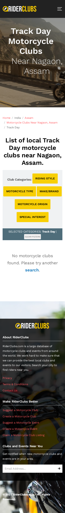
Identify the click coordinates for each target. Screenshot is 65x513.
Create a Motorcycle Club (19, 416)
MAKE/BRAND (49, 191)
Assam (29, 117)
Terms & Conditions (15, 384)
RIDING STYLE (45, 178)
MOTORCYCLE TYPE (19, 191)
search (32, 270)
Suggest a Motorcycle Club (20, 410)
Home (6, 117)
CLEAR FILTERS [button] (32, 236)
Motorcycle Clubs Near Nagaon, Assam (32, 122)
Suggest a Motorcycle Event (21, 422)
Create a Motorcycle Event (20, 429)
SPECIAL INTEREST (33, 217)
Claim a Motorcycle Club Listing (24, 435)
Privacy (7, 378)
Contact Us (10, 390)
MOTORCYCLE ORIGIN (32, 204)
